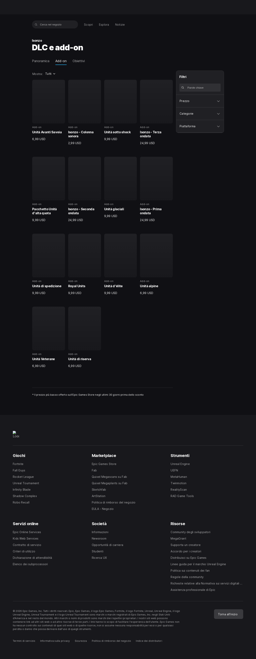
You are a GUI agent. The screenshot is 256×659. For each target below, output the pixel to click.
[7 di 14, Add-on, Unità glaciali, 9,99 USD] (120, 187)
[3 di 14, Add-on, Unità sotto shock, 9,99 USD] (120, 110)
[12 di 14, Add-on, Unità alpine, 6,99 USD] (156, 264)
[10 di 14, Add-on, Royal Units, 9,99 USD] (84, 264)
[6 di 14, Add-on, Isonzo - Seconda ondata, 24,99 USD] (84, 189)
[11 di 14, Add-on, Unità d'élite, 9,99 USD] (120, 264)
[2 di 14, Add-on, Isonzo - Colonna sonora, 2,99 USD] (84, 112)
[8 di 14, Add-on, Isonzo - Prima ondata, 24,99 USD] (156, 189)
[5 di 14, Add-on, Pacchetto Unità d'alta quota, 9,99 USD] (48, 189)
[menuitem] (88, 24)
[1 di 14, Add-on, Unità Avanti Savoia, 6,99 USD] (48, 110)
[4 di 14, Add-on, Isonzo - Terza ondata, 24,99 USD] (156, 112)
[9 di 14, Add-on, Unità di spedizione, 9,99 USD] (48, 264)
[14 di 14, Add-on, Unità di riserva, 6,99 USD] (84, 337)
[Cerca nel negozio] (36, 24)
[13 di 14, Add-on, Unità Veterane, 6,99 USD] (48, 337)
